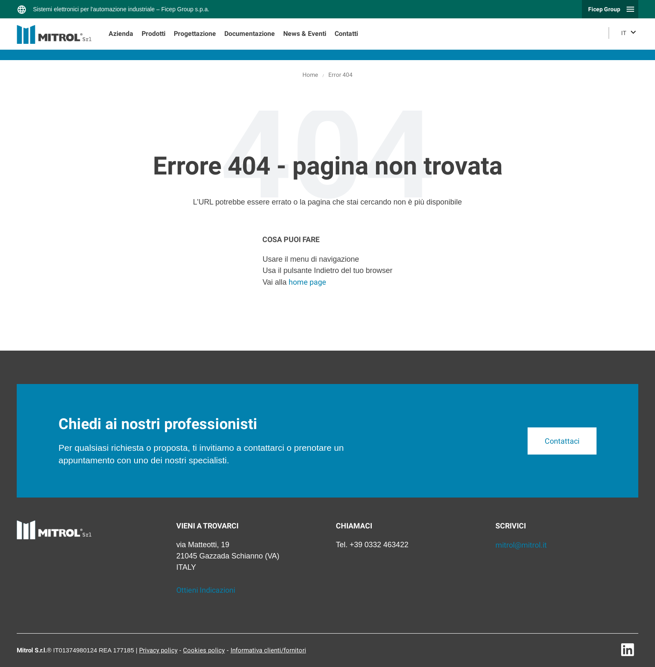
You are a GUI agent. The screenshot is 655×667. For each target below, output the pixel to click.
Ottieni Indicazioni (205, 590)
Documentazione (249, 34)
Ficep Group (604, 9)
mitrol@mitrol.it (521, 545)
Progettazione (195, 34)
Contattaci (562, 441)
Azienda (121, 34)
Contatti (346, 34)
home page (307, 282)
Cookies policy (204, 650)
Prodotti (153, 34)
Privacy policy (158, 650)
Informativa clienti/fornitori (268, 650)
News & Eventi (304, 34)
